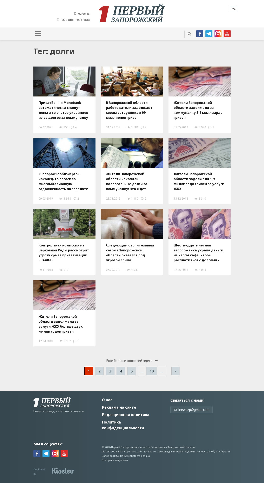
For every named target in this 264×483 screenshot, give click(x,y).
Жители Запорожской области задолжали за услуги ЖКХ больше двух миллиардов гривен (61, 324)
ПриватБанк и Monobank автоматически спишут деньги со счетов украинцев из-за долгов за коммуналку (63, 110)
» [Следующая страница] (176, 371)
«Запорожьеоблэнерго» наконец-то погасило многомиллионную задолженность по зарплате (63, 181)
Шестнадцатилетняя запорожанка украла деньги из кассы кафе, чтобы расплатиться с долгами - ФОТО (198, 252)
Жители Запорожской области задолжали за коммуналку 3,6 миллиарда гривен (198, 110)
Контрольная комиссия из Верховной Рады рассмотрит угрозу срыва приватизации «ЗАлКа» (64, 252)
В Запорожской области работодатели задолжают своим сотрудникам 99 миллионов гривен (129, 110)
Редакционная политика (125, 414)
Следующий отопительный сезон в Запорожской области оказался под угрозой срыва (130, 252)
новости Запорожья (152, 447)
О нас (107, 399)
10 (152, 371)
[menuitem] (233, 8)
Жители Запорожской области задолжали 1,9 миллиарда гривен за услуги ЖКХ (199, 181)
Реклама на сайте (119, 407)
